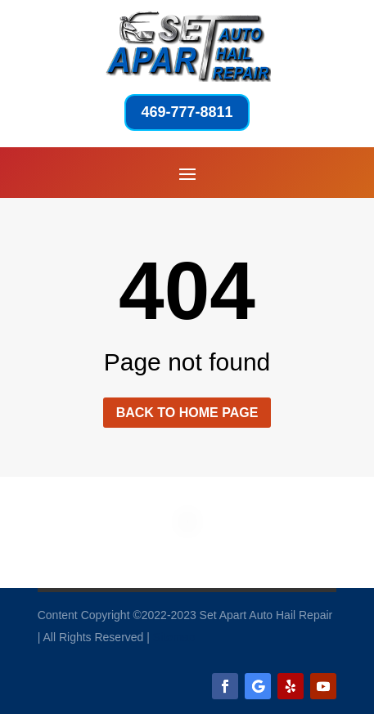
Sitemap (174, 637)
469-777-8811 (186, 112)
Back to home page (187, 413)
